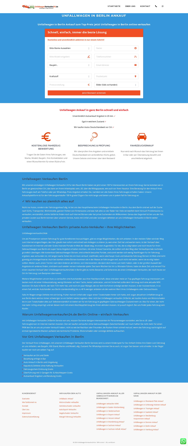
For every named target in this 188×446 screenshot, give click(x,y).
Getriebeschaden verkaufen (69, 406)
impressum (26, 413)
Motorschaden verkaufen (69, 402)
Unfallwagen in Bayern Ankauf (108, 414)
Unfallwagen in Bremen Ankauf (146, 422)
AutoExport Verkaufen (67, 409)
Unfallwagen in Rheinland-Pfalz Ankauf (148, 401)
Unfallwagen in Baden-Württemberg (110, 407)
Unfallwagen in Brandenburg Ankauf (110, 422)
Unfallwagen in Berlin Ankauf (145, 426)
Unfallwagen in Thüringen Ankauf (146, 408)
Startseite (114, 6)
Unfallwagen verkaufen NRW (107, 403)
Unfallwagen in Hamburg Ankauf (146, 429)
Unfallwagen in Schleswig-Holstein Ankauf (150, 405)
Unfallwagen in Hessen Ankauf (108, 418)
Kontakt (145, 6)
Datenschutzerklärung (30, 417)
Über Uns (130, 6)
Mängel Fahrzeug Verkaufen (70, 417)
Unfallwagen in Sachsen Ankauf (108, 425)
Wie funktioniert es (29, 402)
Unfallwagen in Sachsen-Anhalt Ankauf (111, 429)
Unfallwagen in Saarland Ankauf (146, 412)
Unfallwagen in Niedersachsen (108, 411)
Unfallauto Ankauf (66, 398)
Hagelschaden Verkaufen (68, 413)
